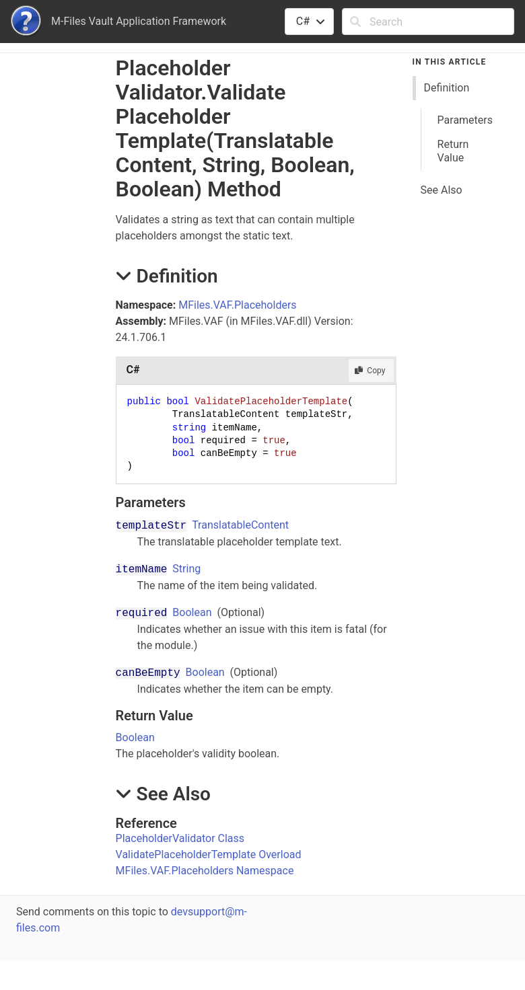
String (186, 568)
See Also (441, 190)
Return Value (453, 151)
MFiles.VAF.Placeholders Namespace (205, 870)
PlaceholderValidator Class (180, 838)
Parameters (465, 120)
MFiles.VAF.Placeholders (237, 305)
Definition (447, 87)
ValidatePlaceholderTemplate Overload (209, 854)
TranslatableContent (240, 525)
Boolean (191, 612)
